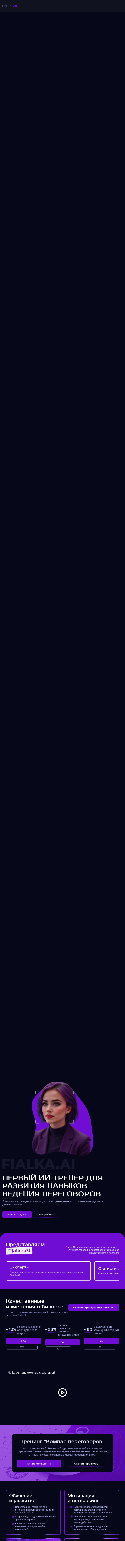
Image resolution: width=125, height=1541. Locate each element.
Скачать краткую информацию (93, 1307)
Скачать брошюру (86, 1464)
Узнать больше (38, 1464)
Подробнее (46, 1215)
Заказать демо (17, 1214)
